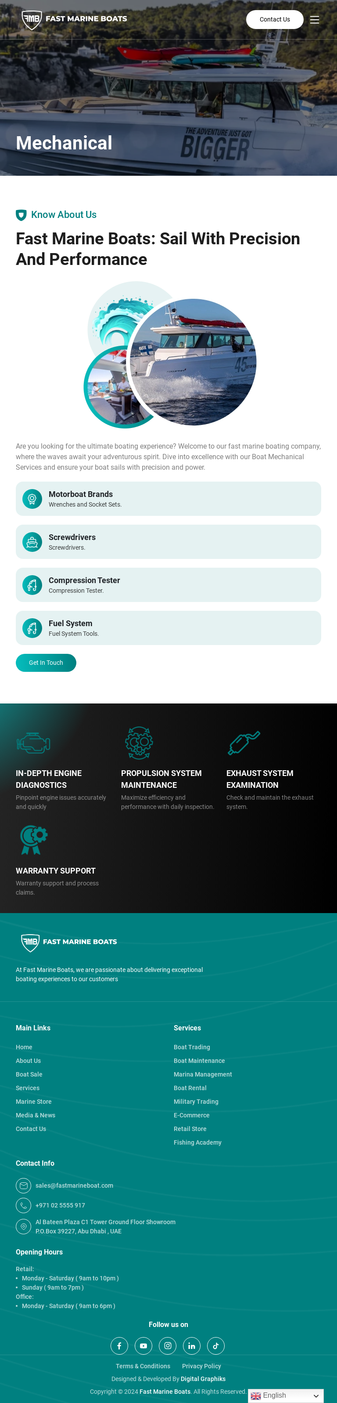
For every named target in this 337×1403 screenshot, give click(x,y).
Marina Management (203, 1074)
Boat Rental (190, 1087)
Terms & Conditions (143, 1366)
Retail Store (190, 1128)
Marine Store (34, 1101)
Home (24, 1047)
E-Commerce (192, 1115)
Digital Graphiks (203, 1378)
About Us (28, 1060)
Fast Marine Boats (165, 1391)
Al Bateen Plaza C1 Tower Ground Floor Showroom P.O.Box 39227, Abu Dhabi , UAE (96, 1226)
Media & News (35, 1115)
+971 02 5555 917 (50, 1205)
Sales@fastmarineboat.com (64, 1185)
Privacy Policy (201, 1366)
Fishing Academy (198, 1142)
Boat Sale (29, 1074)
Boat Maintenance (199, 1060)
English (268, 1396)
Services (27, 1087)
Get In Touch (46, 662)
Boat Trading (192, 1047)
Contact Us (275, 19)
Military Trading (196, 1101)
